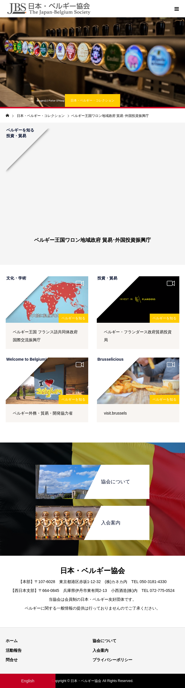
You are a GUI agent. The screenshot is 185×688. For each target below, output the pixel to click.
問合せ (12, 659)
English (27, 681)
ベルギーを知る (73, 318)
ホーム (12, 640)
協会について (104, 640)
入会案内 (100, 650)
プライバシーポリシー (112, 659)
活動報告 (14, 650)
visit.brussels (115, 413)
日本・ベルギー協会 (92, 571)
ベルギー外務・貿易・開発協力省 (43, 413)
